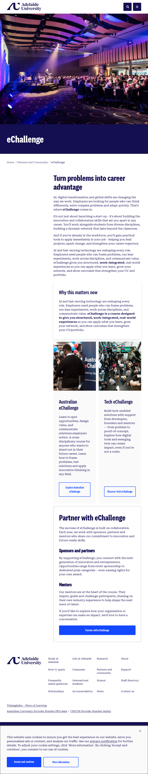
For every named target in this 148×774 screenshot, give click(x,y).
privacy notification (103, 741)
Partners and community (104, 671)
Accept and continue (24, 762)
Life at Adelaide (81, 658)
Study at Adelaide (53, 660)
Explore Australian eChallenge (75, 489)
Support (126, 669)
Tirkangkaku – (27, 705)
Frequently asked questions (58, 682)
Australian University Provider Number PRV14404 (37, 711)
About (124, 658)
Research (102, 658)
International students (80, 682)
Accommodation (82, 691)
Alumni (101, 680)
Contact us (127, 691)
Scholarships (56, 691)
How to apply (56, 669)
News (100, 691)
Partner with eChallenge (97, 630)
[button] (140, 731)
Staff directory (130, 680)
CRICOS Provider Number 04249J (91, 711)
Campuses (78, 669)
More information (60, 762)
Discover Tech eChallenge (119, 491)
